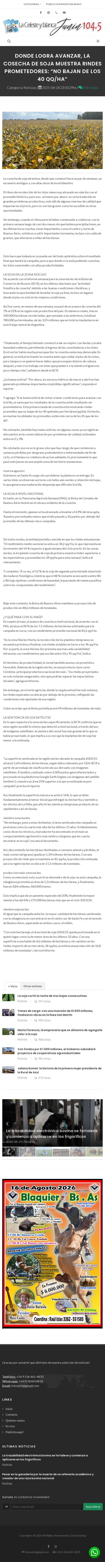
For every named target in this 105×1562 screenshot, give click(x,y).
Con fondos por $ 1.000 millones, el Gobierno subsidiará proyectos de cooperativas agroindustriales (56, 1051)
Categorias (32, 4)
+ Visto (13, 986)
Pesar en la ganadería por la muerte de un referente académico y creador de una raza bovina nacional (48, 1476)
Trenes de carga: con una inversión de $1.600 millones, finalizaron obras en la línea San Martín (55, 1013)
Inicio (9, 1409)
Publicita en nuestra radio (63, 4)
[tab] (13, 986)
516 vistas (88, 87)
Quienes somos (15, 1420)
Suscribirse (93, 1506)
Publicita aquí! (15, 1432)
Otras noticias (32, 986)
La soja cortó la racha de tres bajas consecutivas (52, 996)
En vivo (10, 1426)
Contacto (12, 1414)
